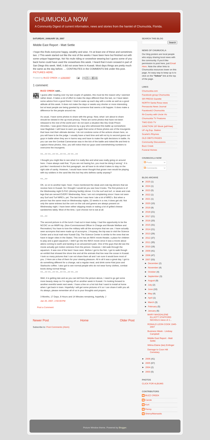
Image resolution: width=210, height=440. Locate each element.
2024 (148, 186)
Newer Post (41, 320)
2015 (148, 225)
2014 (148, 229)
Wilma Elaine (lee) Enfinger (160, 345)
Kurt (147, 404)
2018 (148, 212)
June (150, 289)
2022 (148, 194)
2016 (148, 220)
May (150, 293)
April (150, 298)
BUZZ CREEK (47, 91)
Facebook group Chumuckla (156, 95)
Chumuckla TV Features (154, 118)
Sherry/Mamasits (153, 413)
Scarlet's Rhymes (150, 134)
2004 (148, 367)
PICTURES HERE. (43, 72)
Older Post (127, 320)
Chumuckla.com (150, 91)
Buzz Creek (147, 146)
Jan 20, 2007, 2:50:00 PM (52, 301)
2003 (148, 372)
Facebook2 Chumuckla (153, 110)
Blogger (122, 427)
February (153, 306)
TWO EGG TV (149, 122)
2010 (148, 246)
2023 (148, 190)
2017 (148, 216)
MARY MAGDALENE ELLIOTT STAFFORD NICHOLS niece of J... (159, 317)
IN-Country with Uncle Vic (154, 114)
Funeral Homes (149, 150)
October (152, 272)
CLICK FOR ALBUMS (152, 383)
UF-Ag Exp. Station (151, 130)
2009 (148, 251)
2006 (148, 359)
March (151, 302)
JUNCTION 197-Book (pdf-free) (157, 126)
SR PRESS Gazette (151, 99)
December (153, 263)
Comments (150, 168)
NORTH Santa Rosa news (155, 103)
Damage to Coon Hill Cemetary (157, 350)
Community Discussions (154, 142)
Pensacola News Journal (154, 106)
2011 (148, 242)
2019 (148, 207)
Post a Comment (45, 307)
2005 (148, 363)
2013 (148, 233)
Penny (148, 409)
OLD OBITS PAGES (152, 138)
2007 (148, 259)
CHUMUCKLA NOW (61, 19)
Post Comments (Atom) (57, 327)
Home (84, 320)
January (152, 311)
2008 (148, 255)
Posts (148, 162)
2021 (148, 199)
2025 (148, 181)
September (153, 276)
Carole (148, 400)
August (152, 280)
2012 (148, 238)
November (153, 267)
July (150, 285)
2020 (148, 203)
